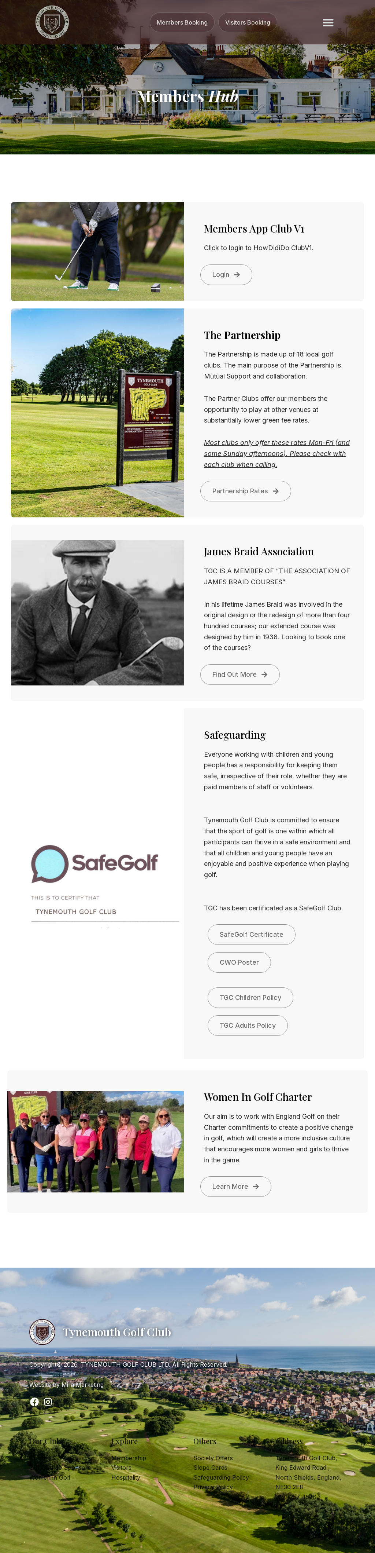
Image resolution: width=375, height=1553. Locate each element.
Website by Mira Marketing (66, 1384)
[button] (328, 22)
